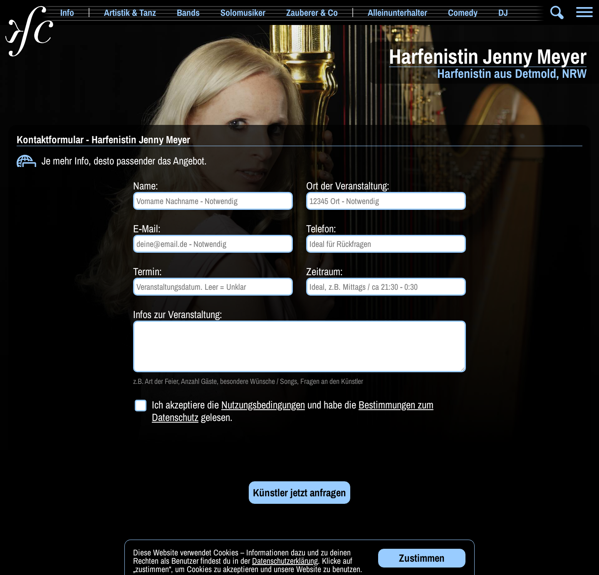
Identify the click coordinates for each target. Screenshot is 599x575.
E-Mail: (147, 229)
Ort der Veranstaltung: (347, 186)
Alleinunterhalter (397, 12)
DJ (503, 12)
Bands (188, 12)
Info (67, 12)
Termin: (147, 271)
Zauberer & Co (312, 12)
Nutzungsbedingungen (263, 405)
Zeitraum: (324, 271)
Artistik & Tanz (130, 12)
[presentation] (196, 452)
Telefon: (321, 229)
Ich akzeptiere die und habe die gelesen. (292, 410)
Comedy (463, 12)
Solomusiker (242, 12)
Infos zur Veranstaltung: (177, 314)
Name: (145, 186)
